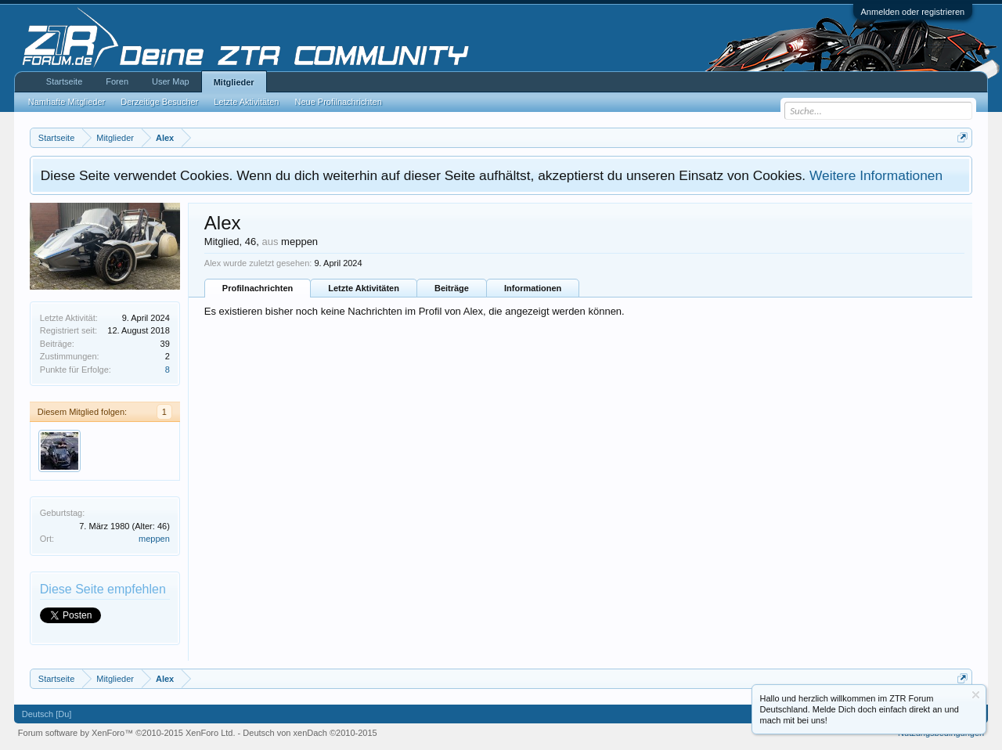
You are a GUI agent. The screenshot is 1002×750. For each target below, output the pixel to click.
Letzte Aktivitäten (363, 288)
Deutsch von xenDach (310, 732)
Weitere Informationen (876, 175)
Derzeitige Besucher (159, 101)
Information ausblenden (976, 695)
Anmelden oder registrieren (913, 11)
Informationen (532, 288)
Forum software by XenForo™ (127, 732)
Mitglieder (234, 82)
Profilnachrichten (257, 288)
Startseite (64, 81)
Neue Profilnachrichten (337, 101)
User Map (170, 81)
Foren (117, 81)
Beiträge (451, 288)
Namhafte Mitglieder (66, 101)
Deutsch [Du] (47, 714)
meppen (154, 538)
